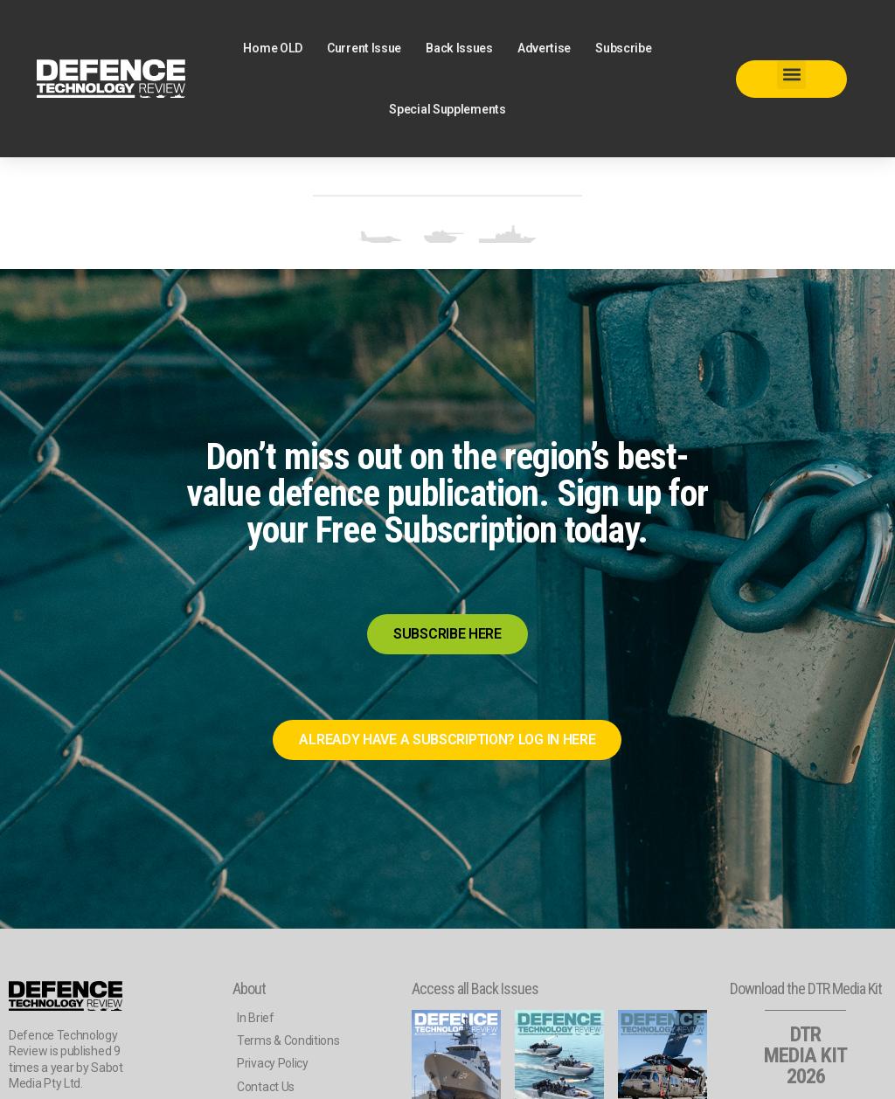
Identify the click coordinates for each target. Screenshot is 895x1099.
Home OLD (272, 48)
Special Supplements (447, 109)
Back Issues (459, 48)
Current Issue (364, 48)
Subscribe (623, 48)
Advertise (544, 48)
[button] (791, 74)
